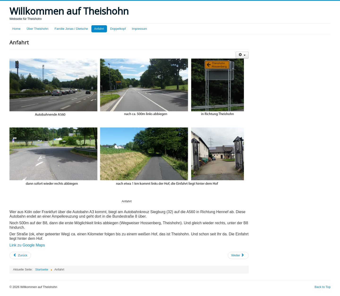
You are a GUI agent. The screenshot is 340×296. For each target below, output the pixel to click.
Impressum (139, 28)
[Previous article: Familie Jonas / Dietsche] (20, 255)
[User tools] (242, 55)
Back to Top (322, 287)
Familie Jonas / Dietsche (71, 28)
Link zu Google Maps (27, 245)
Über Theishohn (37, 28)
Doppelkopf (118, 28)
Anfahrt (99, 28)
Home (16, 28)
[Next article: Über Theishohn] (238, 255)
